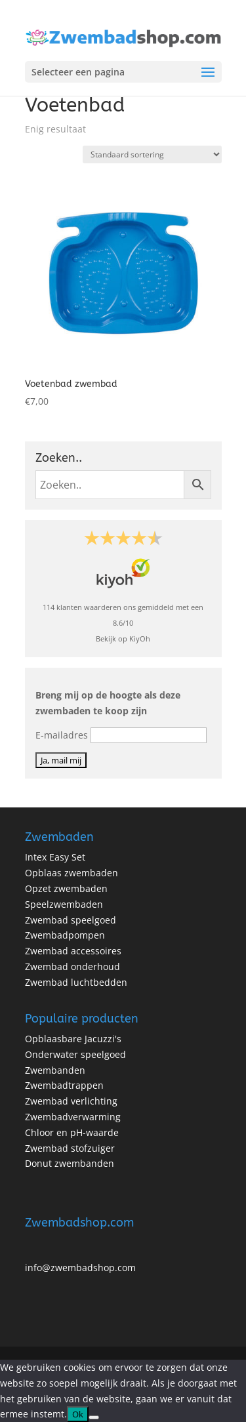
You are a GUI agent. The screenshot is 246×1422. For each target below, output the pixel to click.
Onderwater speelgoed (75, 1054)
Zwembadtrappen (64, 1085)
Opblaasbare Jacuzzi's (73, 1038)
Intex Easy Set (55, 857)
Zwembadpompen (65, 935)
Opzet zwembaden (66, 888)
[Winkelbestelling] (152, 154)
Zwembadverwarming (73, 1116)
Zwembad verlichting (71, 1101)
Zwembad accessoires (73, 951)
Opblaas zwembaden (71, 872)
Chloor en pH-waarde (72, 1132)
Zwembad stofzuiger (70, 1148)
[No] (94, 1417)
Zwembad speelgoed (70, 920)
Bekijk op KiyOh (123, 638)
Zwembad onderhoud (72, 966)
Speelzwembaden (64, 904)
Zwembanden (55, 1070)
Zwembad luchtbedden (76, 982)
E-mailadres (61, 735)
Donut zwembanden (69, 1163)
